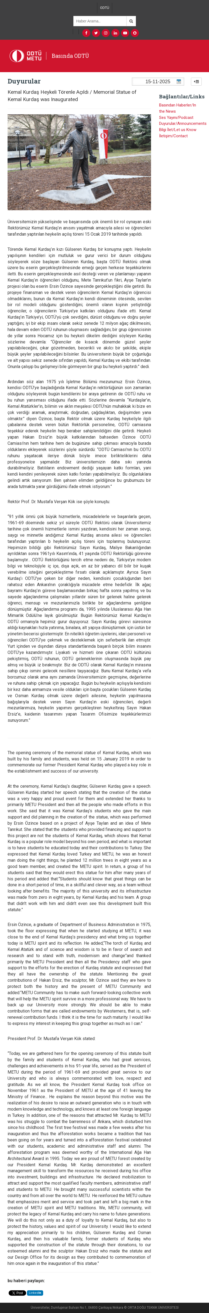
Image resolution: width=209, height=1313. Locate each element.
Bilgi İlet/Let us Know (177, 129)
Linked (35, 1293)
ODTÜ (104, 8)
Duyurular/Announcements (183, 123)
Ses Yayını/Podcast (176, 117)
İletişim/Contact (173, 135)
